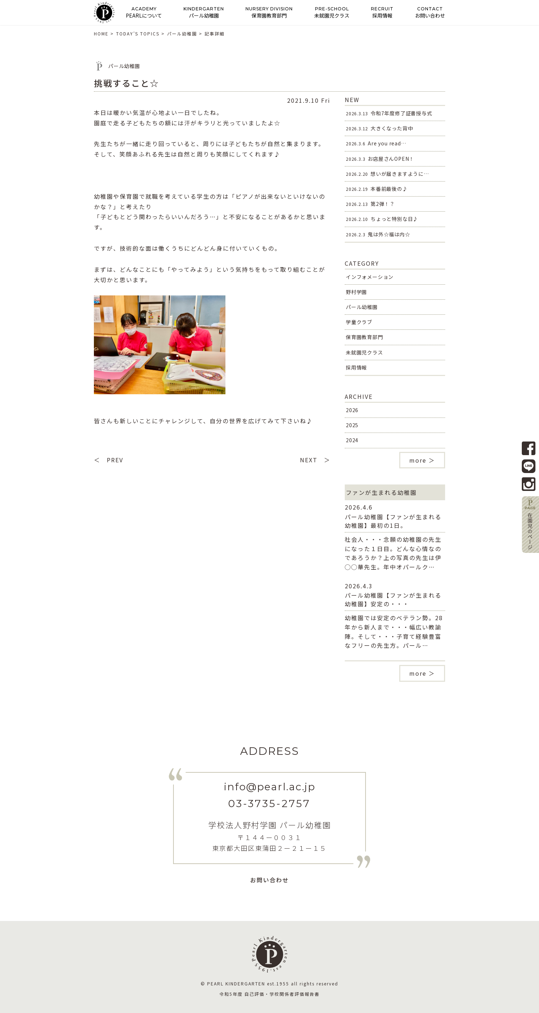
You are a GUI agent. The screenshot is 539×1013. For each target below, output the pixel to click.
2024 (352, 440)
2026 (352, 410)
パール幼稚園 (362, 306)
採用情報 (356, 367)
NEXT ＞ (315, 459)
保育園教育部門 (364, 337)
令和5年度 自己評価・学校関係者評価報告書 (269, 994)
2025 (352, 425)
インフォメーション (369, 276)
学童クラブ (359, 321)
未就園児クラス (364, 352)
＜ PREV (108, 459)
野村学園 (356, 291)
